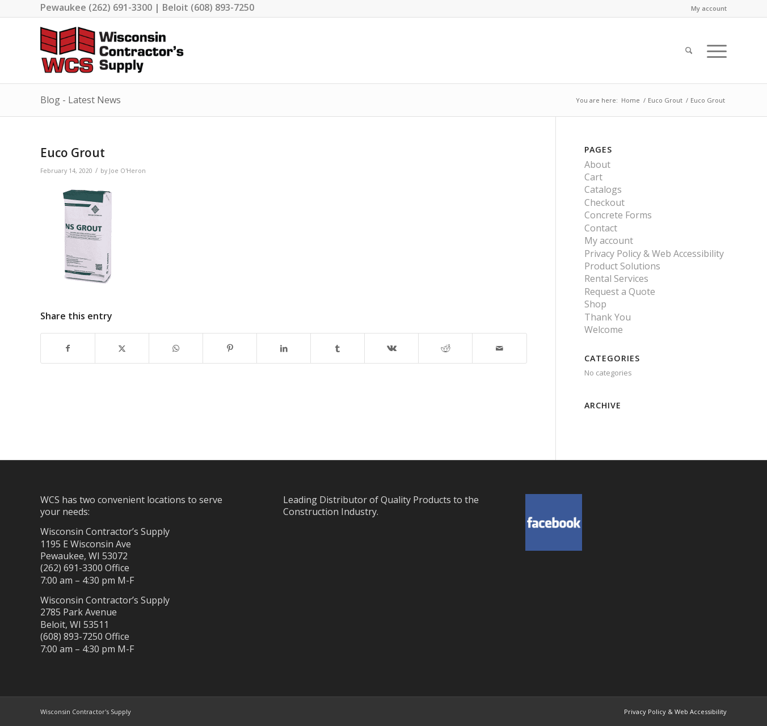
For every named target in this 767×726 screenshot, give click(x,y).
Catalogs (603, 189)
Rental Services (616, 278)
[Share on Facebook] (68, 348)
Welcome (603, 329)
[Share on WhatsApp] (176, 348)
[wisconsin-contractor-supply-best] (112, 50)
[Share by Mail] (499, 348)
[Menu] (713, 50)
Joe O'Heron (127, 171)
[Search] (689, 50)
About (597, 164)
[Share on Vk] (391, 348)
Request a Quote (619, 291)
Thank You (607, 317)
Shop (595, 304)
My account (709, 8)
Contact (600, 228)
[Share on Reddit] (445, 348)
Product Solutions (622, 266)
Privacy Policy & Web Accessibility (654, 253)
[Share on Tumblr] (337, 348)
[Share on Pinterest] (229, 348)
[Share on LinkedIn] (283, 348)
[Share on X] (122, 348)
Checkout (604, 202)
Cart (593, 177)
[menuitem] (706, 8)
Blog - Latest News (80, 100)
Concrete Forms (618, 215)
